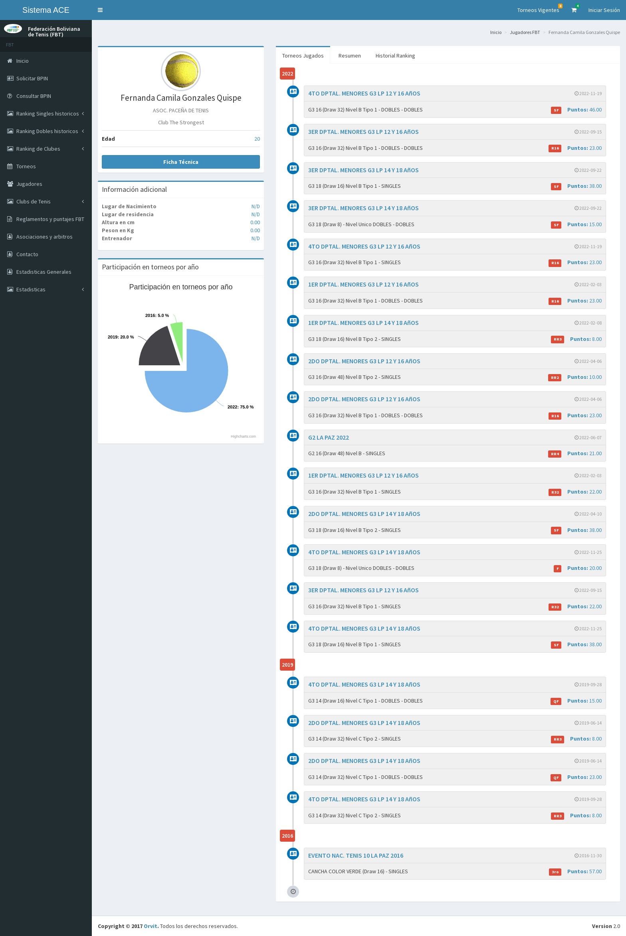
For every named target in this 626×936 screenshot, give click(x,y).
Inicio (495, 32)
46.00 (576, 110)
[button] (100, 10)
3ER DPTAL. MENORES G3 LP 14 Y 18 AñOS (363, 170)
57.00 (575, 871)
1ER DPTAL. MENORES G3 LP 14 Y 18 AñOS (363, 323)
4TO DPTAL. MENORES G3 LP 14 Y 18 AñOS (364, 552)
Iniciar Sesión (604, 10)
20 (257, 138)
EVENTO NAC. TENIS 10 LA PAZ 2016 (355, 855)
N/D (256, 206)
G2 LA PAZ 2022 (328, 437)
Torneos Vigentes (540, 9)
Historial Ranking (395, 55)
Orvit (150, 926)
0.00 (255, 222)
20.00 (578, 568)
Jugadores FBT (525, 32)
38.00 (576, 186)
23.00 (575, 148)
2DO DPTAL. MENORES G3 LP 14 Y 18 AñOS (364, 514)
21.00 (575, 453)
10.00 (575, 377)
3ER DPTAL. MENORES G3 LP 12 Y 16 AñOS (363, 131)
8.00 (576, 339)
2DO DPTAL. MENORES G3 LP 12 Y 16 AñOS (364, 361)
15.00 (576, 224)
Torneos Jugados (303, 55)
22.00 (575, 492)
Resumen (350, 55)
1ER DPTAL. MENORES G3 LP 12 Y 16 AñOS (363, 284)
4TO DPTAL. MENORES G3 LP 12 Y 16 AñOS (364, 93)
